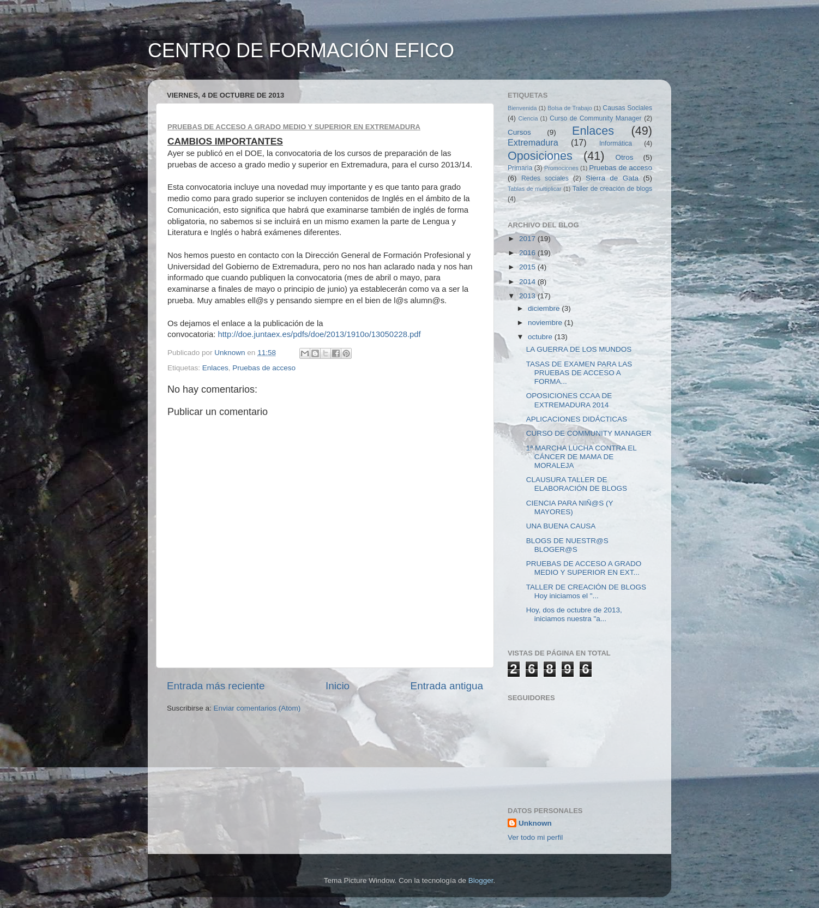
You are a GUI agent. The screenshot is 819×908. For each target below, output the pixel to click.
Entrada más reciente (216, 685)
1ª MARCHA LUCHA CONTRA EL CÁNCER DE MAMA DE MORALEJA (581, 457)
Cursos (519, 132)
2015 (528, 267)
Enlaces (215, 368)
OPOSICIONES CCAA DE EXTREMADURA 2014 (569, 400)
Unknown (535, 823)
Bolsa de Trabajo (569, 108)
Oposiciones (540, 156)
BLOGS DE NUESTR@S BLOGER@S (567, 545)
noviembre (546, 322)
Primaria (520, 168)
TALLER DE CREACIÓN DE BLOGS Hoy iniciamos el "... (586, 591)
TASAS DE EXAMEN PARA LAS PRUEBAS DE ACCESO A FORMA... (579, 373)
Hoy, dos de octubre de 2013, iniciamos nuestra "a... (574, 614)
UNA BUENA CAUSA (561, 526)
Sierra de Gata (612, 178)
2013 (528, 296)
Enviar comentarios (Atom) (257, 708)
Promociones (561, 168)
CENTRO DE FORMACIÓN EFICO (301, 50)
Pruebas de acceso (264, 368)
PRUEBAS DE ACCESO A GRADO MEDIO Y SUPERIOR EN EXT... (584, 568)
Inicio (338, 685)
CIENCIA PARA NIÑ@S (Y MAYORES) (569, 507)
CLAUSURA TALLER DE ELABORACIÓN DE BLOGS (576, 484)
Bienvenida (522, 108)
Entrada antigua (447, 685)
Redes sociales (545, 178)
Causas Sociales (627, 108)
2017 (528, 238)
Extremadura (533, 142)
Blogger (480, 880)
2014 (528, 282)
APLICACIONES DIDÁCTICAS (576, 419)
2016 (528, 253)
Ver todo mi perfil (535, 837)
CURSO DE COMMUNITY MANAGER (589, 433)
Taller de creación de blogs (612, 189)
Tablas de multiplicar (535, 188)
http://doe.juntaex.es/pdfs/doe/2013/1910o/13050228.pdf (319, 334)
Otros (625, 157)
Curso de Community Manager (596, 118)
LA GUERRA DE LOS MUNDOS (579, 349)
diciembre (545, 308)
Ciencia (528, 118)
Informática (615, 143)
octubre (541, 337)
